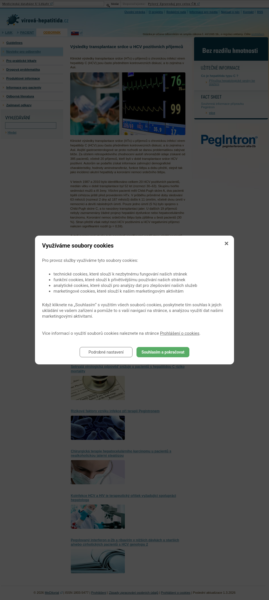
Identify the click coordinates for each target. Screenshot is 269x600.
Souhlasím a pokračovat (163, 352)
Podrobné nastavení (106, 352)
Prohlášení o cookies (180, 333)
